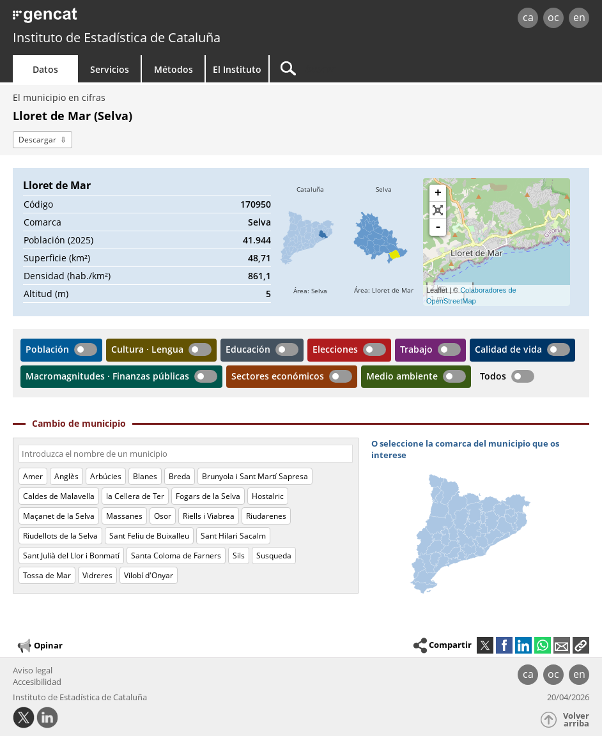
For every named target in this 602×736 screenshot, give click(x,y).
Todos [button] (493, 376)
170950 (255, 204)
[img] (310, 242)
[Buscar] (378, 68)
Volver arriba (576, 720)
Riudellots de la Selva (60, 535)
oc (553, 17)
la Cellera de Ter (135, 496)
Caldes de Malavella (59, 496)
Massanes (124, 515)
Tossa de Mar (47, 575)
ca (528, 17)
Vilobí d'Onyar (148, 575)
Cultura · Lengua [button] (147, 349)
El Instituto (237, 69)
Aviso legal (32, 670)
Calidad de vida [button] (508, 349)
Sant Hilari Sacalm (233, 535)
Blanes (145, 476)
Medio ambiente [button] (402, 376)
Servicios (109, 69)
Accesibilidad (37, 681)
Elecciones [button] (335, 349)
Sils (239, 555)
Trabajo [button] (416, 349)
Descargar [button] (37, 139)
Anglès (66, 476)
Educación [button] (248, 349)
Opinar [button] (39, 646)
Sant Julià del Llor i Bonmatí (71, 555)
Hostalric (268, 496)
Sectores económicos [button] (277, 376)
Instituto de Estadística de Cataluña (116, 37)
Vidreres (97, 575)
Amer (33, 476)
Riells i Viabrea (209, 515)
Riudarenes (266, 515)
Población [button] (47, 349)
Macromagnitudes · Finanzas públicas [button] (107, 376)
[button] (581, 645)
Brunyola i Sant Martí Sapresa (255, 476)
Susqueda (273, 555)
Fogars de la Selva (208, 496)
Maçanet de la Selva (59, 515)
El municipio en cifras (59, 97)
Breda (179, 476)
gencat (128, 19)
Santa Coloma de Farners (176, 555)
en (579, 17)
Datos (45, 69)
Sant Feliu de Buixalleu (149, 535)
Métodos (173, 69)
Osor (162, 515)
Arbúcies (105, 476)
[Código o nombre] (186, 454)
